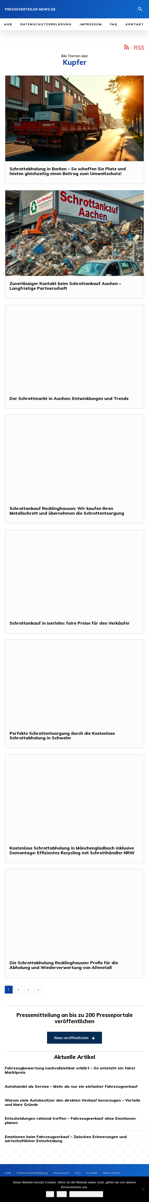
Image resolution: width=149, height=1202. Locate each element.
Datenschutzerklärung (86, 1194)
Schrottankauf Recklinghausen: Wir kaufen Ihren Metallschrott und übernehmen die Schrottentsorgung (67, 511)
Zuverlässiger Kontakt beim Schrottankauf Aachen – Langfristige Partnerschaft (65, 286)
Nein (62, 1194)
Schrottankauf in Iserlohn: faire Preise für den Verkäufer (70, 623)
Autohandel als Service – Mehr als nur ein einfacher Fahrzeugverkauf (71, 1086)
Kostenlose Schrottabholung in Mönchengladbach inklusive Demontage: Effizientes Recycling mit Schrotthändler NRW (72, 850)
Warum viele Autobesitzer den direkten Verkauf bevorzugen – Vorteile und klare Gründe (72, 1102)
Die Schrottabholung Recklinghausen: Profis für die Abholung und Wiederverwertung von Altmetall (64, 965)
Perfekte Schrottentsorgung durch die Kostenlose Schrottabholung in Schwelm (62, 736)
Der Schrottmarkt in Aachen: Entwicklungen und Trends (69, 398)
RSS (139, 47)
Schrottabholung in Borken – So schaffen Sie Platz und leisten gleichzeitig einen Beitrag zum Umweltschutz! (68, 171)
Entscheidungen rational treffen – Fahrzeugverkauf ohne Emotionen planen (70, 1120)
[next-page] (38, 990)
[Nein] (143, 1189)
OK (50, 1194)
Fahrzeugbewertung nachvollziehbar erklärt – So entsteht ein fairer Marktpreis (70, 1070)
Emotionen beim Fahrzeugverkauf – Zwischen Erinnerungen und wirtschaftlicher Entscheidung (66, 1138)
